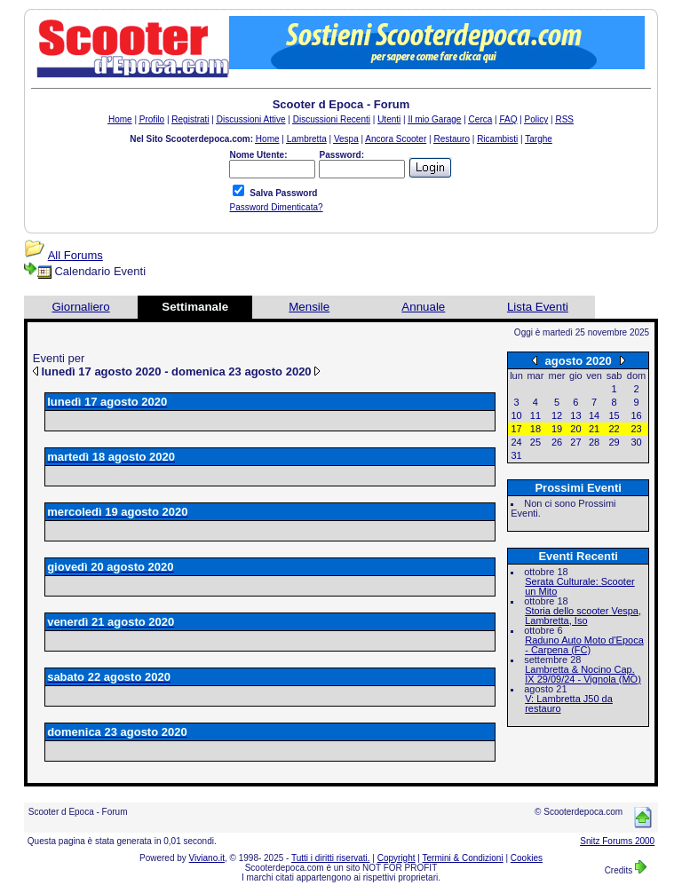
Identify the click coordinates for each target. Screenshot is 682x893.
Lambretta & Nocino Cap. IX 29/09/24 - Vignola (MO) (583, 674)
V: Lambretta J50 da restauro (569, 703)
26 (556, 442)
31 (516, 455)
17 (516, 428)
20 (575, 428)
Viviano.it (207, 858)
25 (535, 442)
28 (594, 442)
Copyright (396, 858)
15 (613, 415)
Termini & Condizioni (463, 858)
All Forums (75, 255)
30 (635, 442)
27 (575, 442)
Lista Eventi (537, 306)
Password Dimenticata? (275, 207)
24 (516, 442)
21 (594, 428)
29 (613, 442)
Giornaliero (80, 306)
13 (575, 415)
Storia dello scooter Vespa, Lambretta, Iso (583, 615)
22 (613, 428)
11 (535, 415)
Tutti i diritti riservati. (330, 858)
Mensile (309, 306)
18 (535, 428)
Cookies (527, 858)
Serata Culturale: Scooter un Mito (580, 586)
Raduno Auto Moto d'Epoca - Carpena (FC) (584, 645)
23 (635, 428)
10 (516, 415)
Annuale (423, 306)
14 (594, 415)
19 (556, 428)
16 (635, 415)
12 (556, 415)
